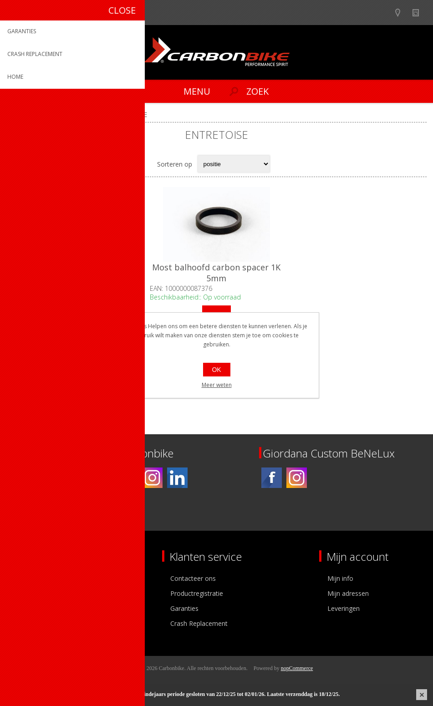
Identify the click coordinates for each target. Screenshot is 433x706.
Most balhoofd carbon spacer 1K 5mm (216, 273)
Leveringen (343, 608)
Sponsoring (29, 623)
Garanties (184, 608)
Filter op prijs (15, 359)
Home (18, 114)
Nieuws (420, 12)
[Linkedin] (177, 477)
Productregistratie (196, 593)
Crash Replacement (199, 623)
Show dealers (402, 12)
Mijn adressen (348, 593)
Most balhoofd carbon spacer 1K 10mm (76, 273)
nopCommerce (297, 668)
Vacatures (27, 608)
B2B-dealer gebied (384, 12)
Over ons (26, 578)
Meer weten (217, 385)
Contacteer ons (193, 578)
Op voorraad (76, 360)
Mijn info (340, 578)
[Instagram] (152, 477)
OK (216, 369)
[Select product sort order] (234, 164)
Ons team (27, 593)
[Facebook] (127, 477)
